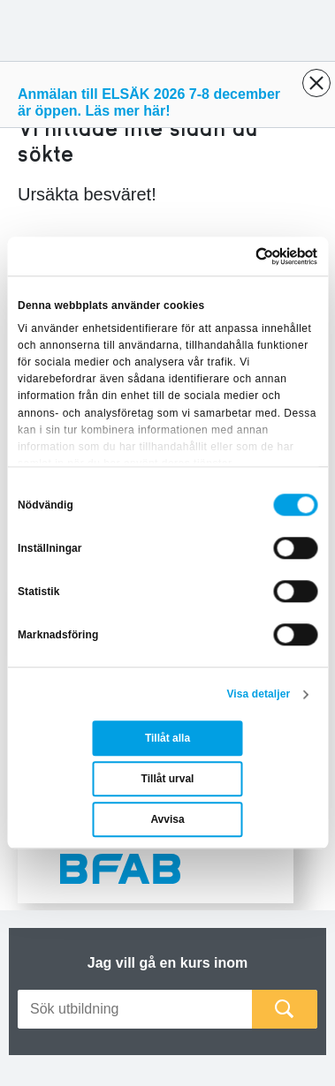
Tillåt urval (167, 779)
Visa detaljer (258, 695)
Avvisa (167, 820)
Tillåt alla (167, 739)
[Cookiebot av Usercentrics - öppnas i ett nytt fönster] (241, 256)
